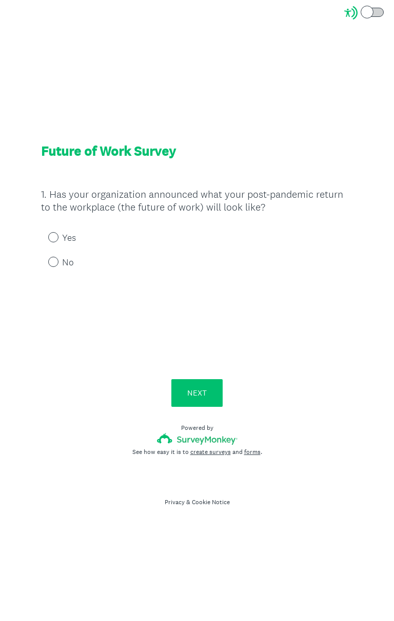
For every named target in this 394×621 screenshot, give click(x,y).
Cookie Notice (211, 502)
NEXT (197, 393)
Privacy (175, 502)
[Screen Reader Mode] (365, 12)
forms (252, 452)
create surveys (210, 452)
